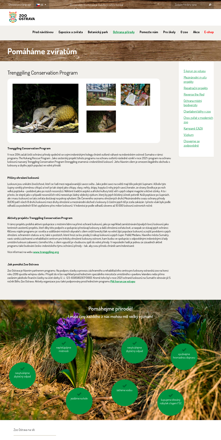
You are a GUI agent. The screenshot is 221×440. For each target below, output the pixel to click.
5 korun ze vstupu (195, 71)
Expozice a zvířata (71, 32)
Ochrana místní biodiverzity (193, 102)
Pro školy (169, 32)
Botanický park (98, 32)
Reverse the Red (194, 94)
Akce (196, 32)
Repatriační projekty (196, 88)
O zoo (184, 32)
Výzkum (189, 135)
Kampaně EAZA (193, 128)
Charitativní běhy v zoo (197, 111)
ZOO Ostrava (22, 18)
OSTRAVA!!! (137, 4)
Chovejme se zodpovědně (192, 143)
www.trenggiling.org (46, 252)
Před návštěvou (43, 32)
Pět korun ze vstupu (122, 281)
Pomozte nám (149, 32)
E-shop (209, 32)
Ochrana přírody (123, 32)
